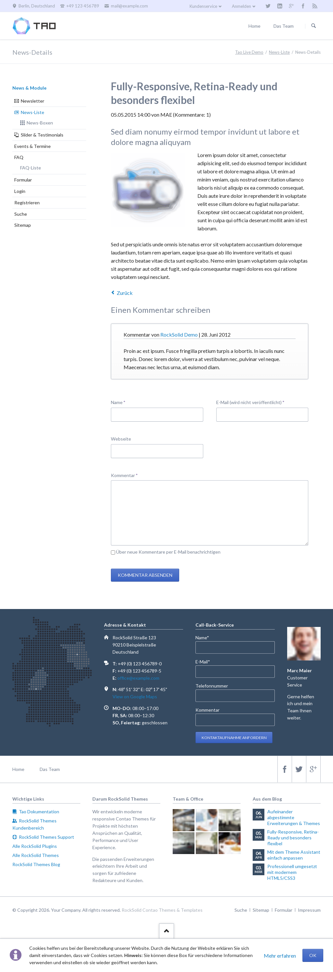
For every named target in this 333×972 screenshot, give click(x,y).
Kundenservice (203, 6)
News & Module (29, 88)
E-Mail (206, 661)
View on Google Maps (135, 696)
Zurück (125, 293)
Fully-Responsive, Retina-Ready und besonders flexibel (293, 837)
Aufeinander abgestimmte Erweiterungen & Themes (293, 817)
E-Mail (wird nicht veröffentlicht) (250, 402)
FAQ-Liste (30, 167)
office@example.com (138, 678)
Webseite (121, 439)
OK (312, 955)
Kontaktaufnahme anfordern (234, 737)
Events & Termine (32, 146)
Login (19, 191)
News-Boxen (40, 122)
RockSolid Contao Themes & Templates (162, 910)
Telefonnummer (211, 686)
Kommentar (124, 475)
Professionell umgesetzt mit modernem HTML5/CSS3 (292, 872)
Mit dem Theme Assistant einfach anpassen (293, 855)
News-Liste (32, 112)
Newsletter (32, 101)
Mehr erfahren (280, 955)
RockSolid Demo (179, 334)
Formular (23, 179)
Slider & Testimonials (42, 135)
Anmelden (241, 6)
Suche (20, 214)
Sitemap (22, 225)
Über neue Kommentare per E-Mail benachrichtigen (168, 552)
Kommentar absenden (145, 575)
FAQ (18, 157)
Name (121, 402)
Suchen (313, 26)
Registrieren (27, 202)
